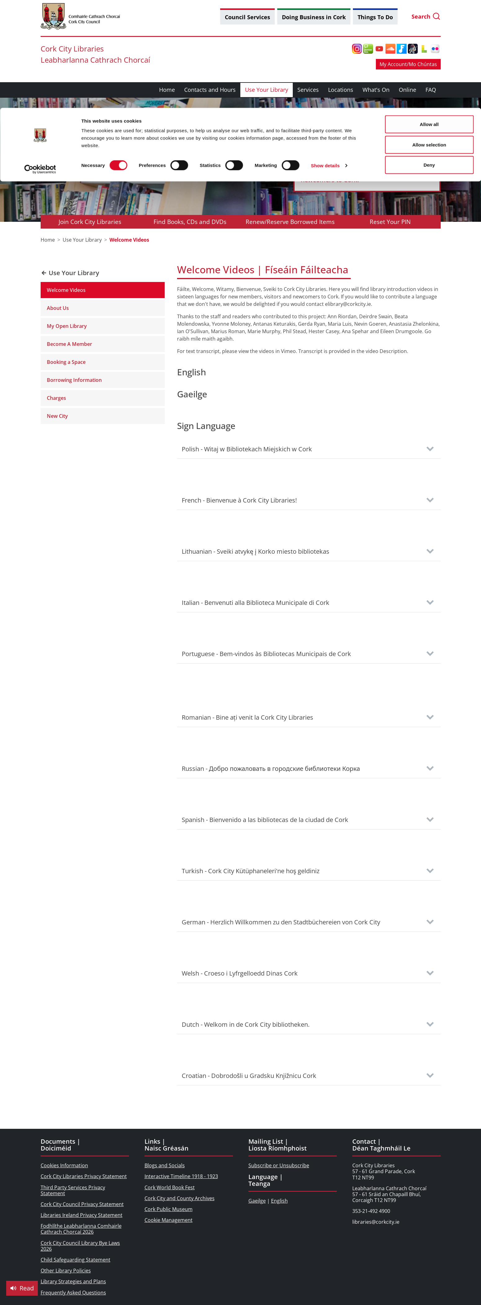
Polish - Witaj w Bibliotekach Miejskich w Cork (247, 449)
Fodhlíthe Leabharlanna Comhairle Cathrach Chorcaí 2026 (81, 1228)
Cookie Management (169, 1220)
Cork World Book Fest (170, 1187)
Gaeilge (257, 1200)
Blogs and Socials (165, 1165)
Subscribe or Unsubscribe (278, 1165)
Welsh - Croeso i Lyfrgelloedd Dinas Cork (240, 973)
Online (407, 89)
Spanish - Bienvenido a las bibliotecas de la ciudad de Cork (265, 820)
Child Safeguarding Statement (75, 1259)
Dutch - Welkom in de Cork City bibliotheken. (246, 1024)
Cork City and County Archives (180, 1198)
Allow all (429, 16)
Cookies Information (64, 1165)
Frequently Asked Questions (73, 1292)
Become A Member (69, 344)
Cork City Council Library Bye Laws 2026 (80, 1246)
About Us (58, 308)
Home (167, 89)
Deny (429, 57)
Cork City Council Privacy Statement (82, 1204)
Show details (325, 57)
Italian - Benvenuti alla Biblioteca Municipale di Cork (255, 602)
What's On (376, 89)
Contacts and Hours (210, 89)
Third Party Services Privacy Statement (73, 1190)
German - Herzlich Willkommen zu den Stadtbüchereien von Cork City (281, 922)
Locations (340, 89)
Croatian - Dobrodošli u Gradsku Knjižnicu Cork (249, 1075)
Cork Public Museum (169, 1209)
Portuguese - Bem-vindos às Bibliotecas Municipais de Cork (266, 654)
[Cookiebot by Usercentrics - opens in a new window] (40, 61)
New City (57, 416)
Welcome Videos (66, 290)
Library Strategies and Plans (73, 1281)
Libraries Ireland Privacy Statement (81, 1215)
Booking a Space (66, 362)
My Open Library (67, 326)
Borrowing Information (74, 380)
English (279, 1200)
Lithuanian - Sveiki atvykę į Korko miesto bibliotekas (255, 551)
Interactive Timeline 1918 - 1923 (181, 1176)
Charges (56, 398)
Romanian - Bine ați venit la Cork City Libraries (247, 717)
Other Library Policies (66, 1270)
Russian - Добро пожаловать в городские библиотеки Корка (271, 768)
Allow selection (429, 36)
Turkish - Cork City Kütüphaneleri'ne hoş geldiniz (251, 871)
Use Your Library (266, 89)
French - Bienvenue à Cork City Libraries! (239, 500)
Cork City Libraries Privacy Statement (84, 1176)
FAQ (430, 89)
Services (308, 89)
